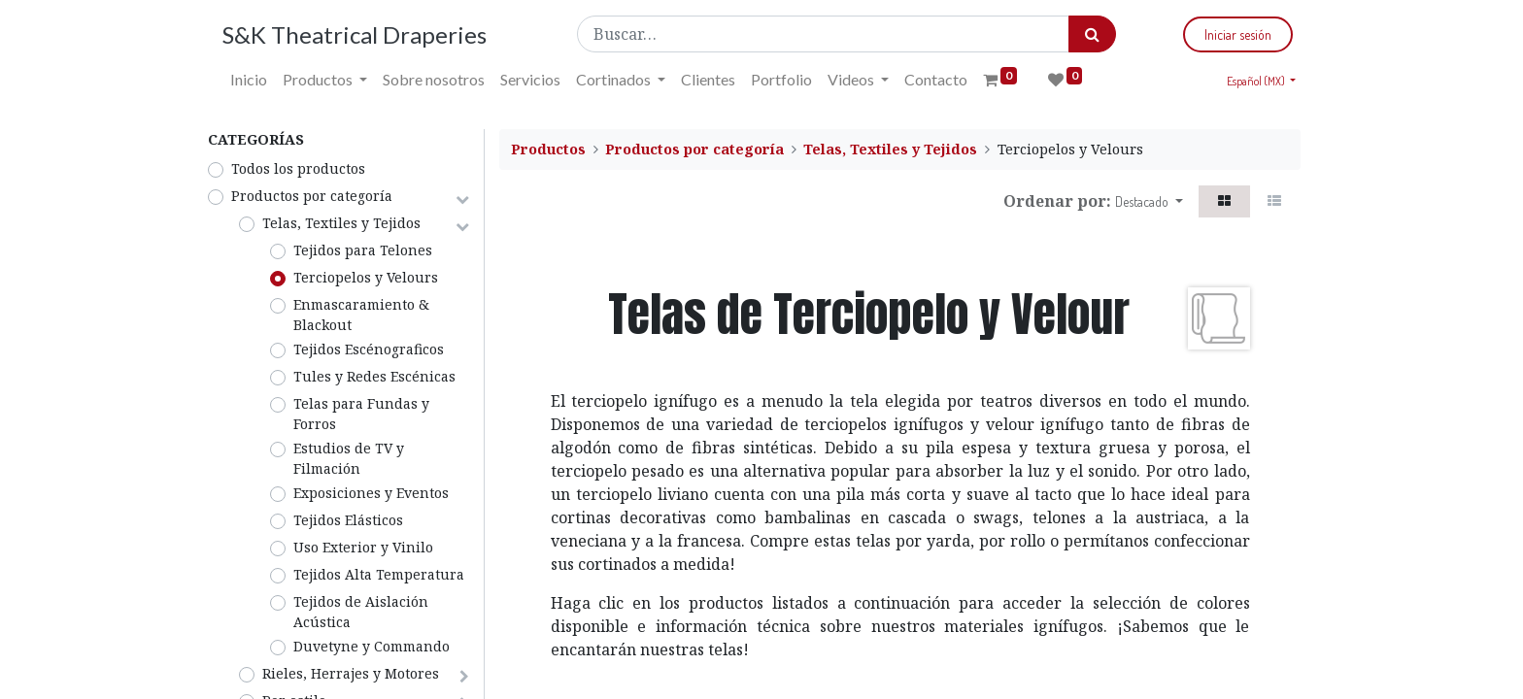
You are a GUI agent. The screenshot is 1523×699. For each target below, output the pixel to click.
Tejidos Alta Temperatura (378, 574)
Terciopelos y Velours (365, 277)
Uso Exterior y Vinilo (363, 547)
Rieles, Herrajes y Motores (350, 673)
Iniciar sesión (1237, 34)
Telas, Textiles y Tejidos (341, 223)
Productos (548, 149)
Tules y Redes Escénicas (374, 376)
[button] (1149, 201)
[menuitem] (248, 79)
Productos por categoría (311, 195)
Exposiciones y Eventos (371, 492)
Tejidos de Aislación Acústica (360, 611)
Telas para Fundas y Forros (361, 413)
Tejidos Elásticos (348, 520)
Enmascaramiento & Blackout (361, 314)
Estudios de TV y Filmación (348, 458)
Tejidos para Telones (362, 250)
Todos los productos (298, 168)
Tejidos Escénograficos (368, 349)
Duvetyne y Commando (371, 646)
